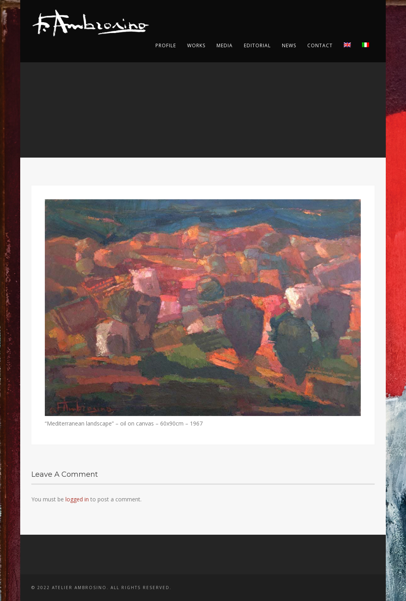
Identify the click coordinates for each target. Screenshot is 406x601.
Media (224, 45)
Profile (165, 45)
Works (196, 45)
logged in (77, 499)
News (289, 45)
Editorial (257, 45)
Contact (320, 45)
